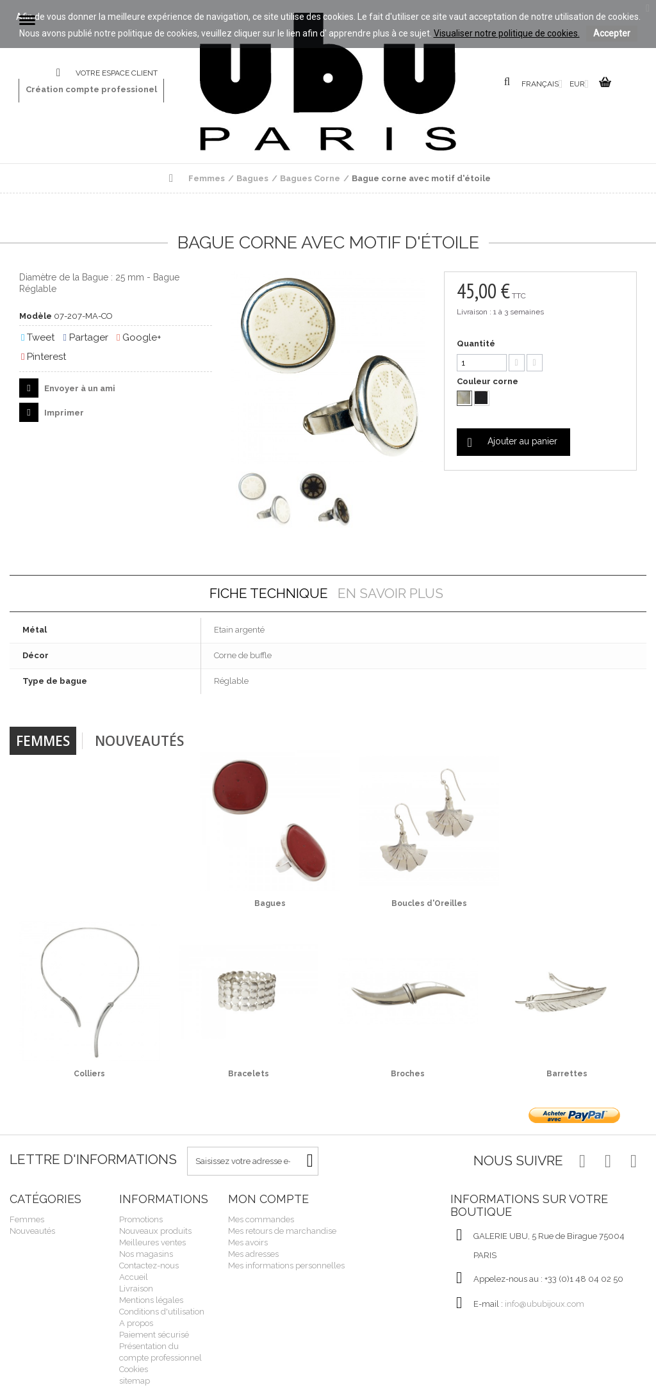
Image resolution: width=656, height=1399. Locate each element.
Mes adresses (253, 1254)
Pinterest (43, 356)
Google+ (139, 337)
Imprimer (63, 412)
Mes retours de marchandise (282, 1231)
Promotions (141, 1219)
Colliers (89, 1073)
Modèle (35, 316)
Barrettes (566, 1073)
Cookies (133, 1369)
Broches (408, 1073)
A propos (136, 1323)
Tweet (37, 337)
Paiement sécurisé (154, 1334)
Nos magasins (146, 1254)
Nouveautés (139, 740)
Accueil (133, 1277)
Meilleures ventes (152, 1242)
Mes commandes (261, 1219)
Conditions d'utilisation (161, 1311)
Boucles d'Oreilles (429, 903)
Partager (85, 337)
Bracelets (248, 1073)
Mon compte (268, 1199)
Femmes (43, 741)
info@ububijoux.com (544, 1304)
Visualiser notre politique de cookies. (507, 33)
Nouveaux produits (155, 1231)
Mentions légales (151, 1300)
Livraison (136, 1288)
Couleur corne (488, 381)
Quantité (476, 343)
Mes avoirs (248, 1242)
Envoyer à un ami (78, 388)
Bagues (270, 903)
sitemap (134, 1381)
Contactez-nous (66, 73)
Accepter (611, 33)
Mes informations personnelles (286, 1265)
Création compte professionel (91, 89)
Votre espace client (117, 73)
